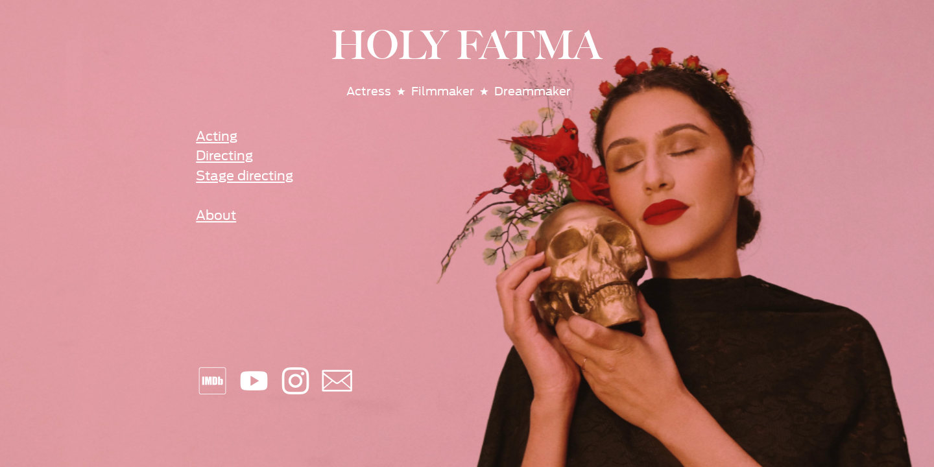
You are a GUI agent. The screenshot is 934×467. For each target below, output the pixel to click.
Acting (216, 136)
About (216, 215)
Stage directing (244, 176)
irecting (229, 156)
